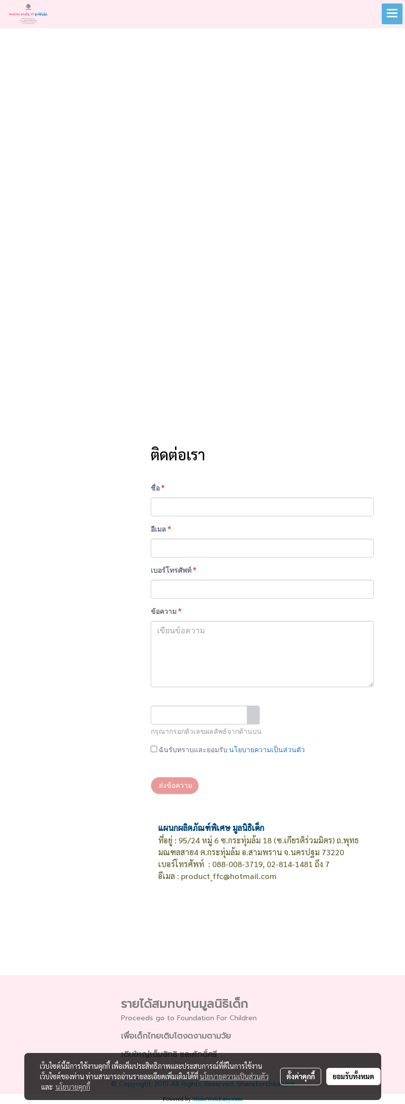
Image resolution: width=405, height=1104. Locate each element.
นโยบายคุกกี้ (73, 1086)
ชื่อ (158, 488)
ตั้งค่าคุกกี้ (301, 1076)
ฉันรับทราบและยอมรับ (228, 750)
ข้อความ (166, 611)
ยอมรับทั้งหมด (353, 1076)
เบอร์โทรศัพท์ (173, 570)
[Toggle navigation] (392, 14)
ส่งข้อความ (174, 785)
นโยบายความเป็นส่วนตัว (267, 750)
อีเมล (161, 529)
